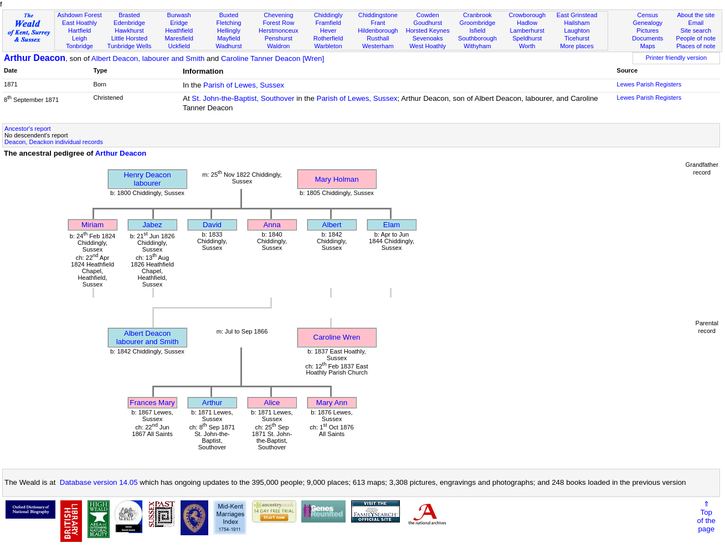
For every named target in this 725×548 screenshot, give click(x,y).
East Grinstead (577, 15)
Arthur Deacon (34, 58)
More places (577, 46)
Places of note (695, 46)
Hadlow (527, 22)
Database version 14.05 (99, 482)
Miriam (92, 225)
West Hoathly (427, 46)
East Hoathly (79, 22)
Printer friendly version (676, 57)
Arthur (212, 402)
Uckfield (179, 46)
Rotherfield (328, 38)
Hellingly (228, 30)
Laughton (576, 30)
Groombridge (478, 22)
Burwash (179, 15)
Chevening (278, 15)
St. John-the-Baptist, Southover (243, 98)
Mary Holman (336, 179)
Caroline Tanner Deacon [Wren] (272, 58)
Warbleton (328, 46)
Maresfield (179, 38)
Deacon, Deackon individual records (53, 142)
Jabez (152, 225)
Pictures (647, 30)
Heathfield (179, 30)
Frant (378, 22)
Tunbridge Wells (129, 46)
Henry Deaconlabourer (147, 179)
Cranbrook (477, 15)
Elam (391, 225)
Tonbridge (79, 46)
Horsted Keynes (428, 30)
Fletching (228, 22)
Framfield (328, 22)
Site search (696, 30)
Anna (271, 225)
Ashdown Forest (79, 15)
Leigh (79, 38)
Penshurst (278, 38)
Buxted (229, 15)
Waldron (278, 46)
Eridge (179, 22)
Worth (527, 46)
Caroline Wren (337, 337)
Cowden (428, 15)
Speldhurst (527, 38)
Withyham (477, 46)
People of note (696, 38)
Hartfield (79, 30)
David (212, 225)
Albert (332, 225)
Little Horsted (129, 38)
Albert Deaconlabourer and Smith (147, 337)
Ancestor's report (27, 128)
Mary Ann (331, 402)
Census (647, 15)
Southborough (477, 38)
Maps (647, 46)
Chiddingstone (378, 15)
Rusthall (378, 38)
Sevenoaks (428, 38)
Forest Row (278, 22)
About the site (695, 15)
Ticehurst (576, 38)
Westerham (378, 46)
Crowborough (527, 15)
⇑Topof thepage (706, 516)
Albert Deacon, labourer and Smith (147, 58)
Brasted (129, 15)
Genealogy (647, 22)
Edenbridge (129, 22)
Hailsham (576, 22)
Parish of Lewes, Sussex (243, 85)
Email (695, 22)
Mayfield (228, 38)
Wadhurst (228, 46)
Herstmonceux (279, 30)
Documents (647, 38)
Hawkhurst (129, 30)
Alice (272, 402)
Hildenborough (378, 30)
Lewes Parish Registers (649, 84)
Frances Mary (152, 402)
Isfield (477, 30)
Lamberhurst (527, 30)
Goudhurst (427, 22)
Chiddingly (328, 15)
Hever (328, 30)
